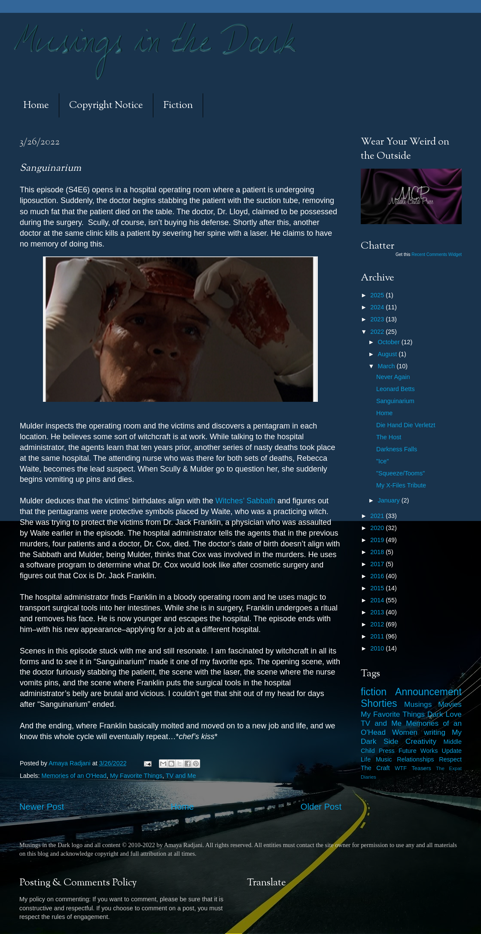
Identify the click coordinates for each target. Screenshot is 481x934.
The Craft (375, 767)
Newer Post (41, 806)
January (390, 500)
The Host (388, 437)
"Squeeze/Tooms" (400, 473)
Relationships (415, 759)
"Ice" (382, 461)
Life (366, 759)
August (388, 354)
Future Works (418, 750)
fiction (374, 691)
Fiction (178, 106)
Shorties (379, 703)
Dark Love (444, 714)
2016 (378, 576)
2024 (378, 307)
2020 (378, 527)
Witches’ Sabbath (245, 500)
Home (36, 106)
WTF (401, 768)
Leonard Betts (395, 388)
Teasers (421, 768)
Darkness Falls (396, 449)
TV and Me (181, 775)
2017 (378, 564)
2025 (378, 295)
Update (452, 750)
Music (384, 759)
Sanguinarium (395, 401)
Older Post (321, 806)
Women (404, 732)
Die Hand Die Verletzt (405, 425)
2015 (378, 588)
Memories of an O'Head (74, 775)
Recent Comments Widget (436, 254)
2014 (378, 600)
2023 (378, 319)
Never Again (393, 376)
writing (434, 732)
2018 (378, 552)
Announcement (428, 691)
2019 (378, 539)
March (387, 366)
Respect (450, 759)
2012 (378, 624)
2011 (378, 636)
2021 (378, 515)
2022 (378, 331)
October (390, 342)
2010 (378, 648)
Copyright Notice (106, 106)
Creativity (420, 741)
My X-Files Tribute (401, 485)
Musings (418, 704)
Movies (450, 704)
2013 (378, 612)
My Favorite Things (136, 775)
